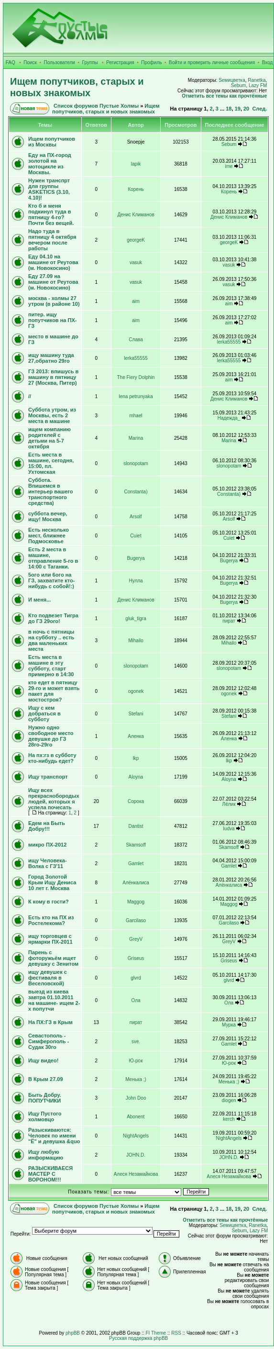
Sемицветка (232, 80)
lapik (136, 164)
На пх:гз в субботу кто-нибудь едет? (52, 758)
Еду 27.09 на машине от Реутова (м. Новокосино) (53, 281)
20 (246, 108)
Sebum (238, 85)
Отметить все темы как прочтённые (224, 96)
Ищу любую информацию (45, 1154)
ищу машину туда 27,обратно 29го (51, 358)
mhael (135, 415)
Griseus (136, 958)
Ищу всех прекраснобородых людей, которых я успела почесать (53, 798)
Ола (136, 1000)
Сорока (136, 801)
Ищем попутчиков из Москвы (51, 141)
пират (228, 621)
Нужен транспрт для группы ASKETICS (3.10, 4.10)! (49, 189)
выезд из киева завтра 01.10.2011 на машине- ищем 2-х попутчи (54, 1000)
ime (229, 166)
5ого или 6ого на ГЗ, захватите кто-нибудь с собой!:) (51, 580)
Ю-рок (136, 1060)
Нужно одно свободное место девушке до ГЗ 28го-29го (51, 736)
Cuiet (135, 535)
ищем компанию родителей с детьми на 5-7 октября (49, 437)
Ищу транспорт (48, 777)
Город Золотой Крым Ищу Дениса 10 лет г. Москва (52, 882)
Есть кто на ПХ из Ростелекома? (51, 920)
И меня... (39, 599)
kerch (228, 1119)
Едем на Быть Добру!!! (46, 826)
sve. (136, 1041)
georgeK (136, 240)
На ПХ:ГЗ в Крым (50, 1022)
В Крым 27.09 (45, 1079)
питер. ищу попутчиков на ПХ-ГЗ (52, 320)
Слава (135, 339)
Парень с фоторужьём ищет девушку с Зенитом (53, 958)
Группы (90, 62)
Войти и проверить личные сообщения (212, 62)
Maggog (135, 901)
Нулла (135, 580)
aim (136, 301)
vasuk (136, 262)
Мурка (229, 1024)
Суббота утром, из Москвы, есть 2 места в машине (52, 415)
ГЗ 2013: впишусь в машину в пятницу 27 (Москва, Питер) (53, 377)
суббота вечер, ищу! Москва (47, 516)
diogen (229, 1100)
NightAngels (136, 1135)
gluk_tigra (135, 618)
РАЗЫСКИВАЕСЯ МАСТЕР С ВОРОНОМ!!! (50, 1173)
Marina (136, 438)
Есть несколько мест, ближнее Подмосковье (48, 535)
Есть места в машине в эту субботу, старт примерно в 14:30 (51, 665)
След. (259, 108)
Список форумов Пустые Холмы (96, 106)
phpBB (73, 1333)
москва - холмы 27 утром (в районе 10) (54, 301)
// (29, 396)
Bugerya (135, 558)
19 (238, 108)
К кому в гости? (48, 901)
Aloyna (135, 777)
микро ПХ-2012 (47, 844)
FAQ (10, 62)
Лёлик (229, 804)
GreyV (135, 939)
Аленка (136, 736)
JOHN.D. (135, 1155)
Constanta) (136, 491)
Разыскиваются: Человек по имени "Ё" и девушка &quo (54, 1135)
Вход (267, 62)
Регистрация (120, 62)
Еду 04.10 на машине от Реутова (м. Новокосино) (53, 262)
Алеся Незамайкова (136, 1174)
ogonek (136, 691)
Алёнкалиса (135, 882)
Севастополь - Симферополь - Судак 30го (48, 1041)
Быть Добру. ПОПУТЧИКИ (44, 1098)
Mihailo (135, 640)
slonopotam (135, 463)
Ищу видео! (43, 1060)
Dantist (135, 826)
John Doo (136, 1098)
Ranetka (256, 80)
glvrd (136, 978)
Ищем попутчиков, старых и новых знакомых (106, 108)
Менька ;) (135, 1079)
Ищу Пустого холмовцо (44, 1116)
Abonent (135, 1116)
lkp (136, 758)
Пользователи (59, 62)
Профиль (151, 62)
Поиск (30, 62)
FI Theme (156, 1333)
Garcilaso (136, 920)
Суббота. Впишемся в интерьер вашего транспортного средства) (50, 491)
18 (228, 108)
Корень (135, 189)
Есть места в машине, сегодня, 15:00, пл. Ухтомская (51, 463)
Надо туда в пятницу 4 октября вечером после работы (52, 239)
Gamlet (135, 863)
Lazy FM (258, 85)
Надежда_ (229, 418)
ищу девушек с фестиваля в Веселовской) (47, 977)
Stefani (135, 713)
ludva (229, 828)
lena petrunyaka (136, 396)
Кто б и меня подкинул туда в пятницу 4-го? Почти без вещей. (51, 214)
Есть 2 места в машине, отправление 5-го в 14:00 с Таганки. (53, 557)
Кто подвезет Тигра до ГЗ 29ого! (53, 618)
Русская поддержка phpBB (138, 1338)
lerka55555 (229, 342)
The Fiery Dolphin (136, 377)
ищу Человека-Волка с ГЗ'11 (47, 863)
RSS (176, 1333)
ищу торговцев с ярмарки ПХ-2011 (50, 939)
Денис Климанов (135, 214)
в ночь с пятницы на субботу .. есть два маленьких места (51, 640)
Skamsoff (136, 844)
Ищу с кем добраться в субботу (44, 713)
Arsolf (136, 516)
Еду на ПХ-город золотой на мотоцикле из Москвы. (49, 163)
